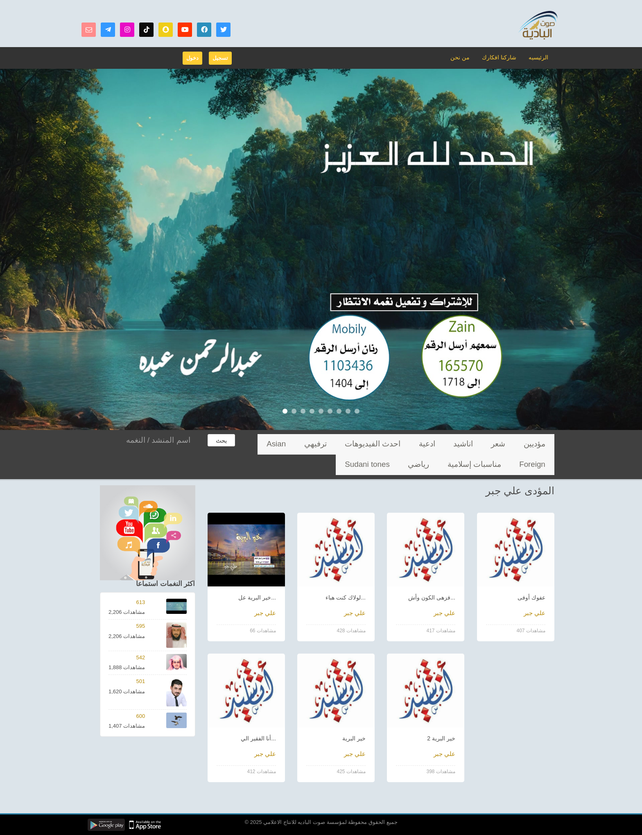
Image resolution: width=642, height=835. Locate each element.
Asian (362, 444)
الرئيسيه (538, 57)
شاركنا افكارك (501, 57)
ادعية (466, 444)
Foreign (335, 444)
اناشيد (491, 444)
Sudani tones (505, 465)
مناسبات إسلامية (294, 444)
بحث (221, 440)
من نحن (465, 57)
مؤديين (540, 444)
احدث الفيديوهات (428, 444)
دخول (192, 58)
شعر (515, 444)
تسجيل (220, 58)
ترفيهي (389, 444)
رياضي (540, 465)
